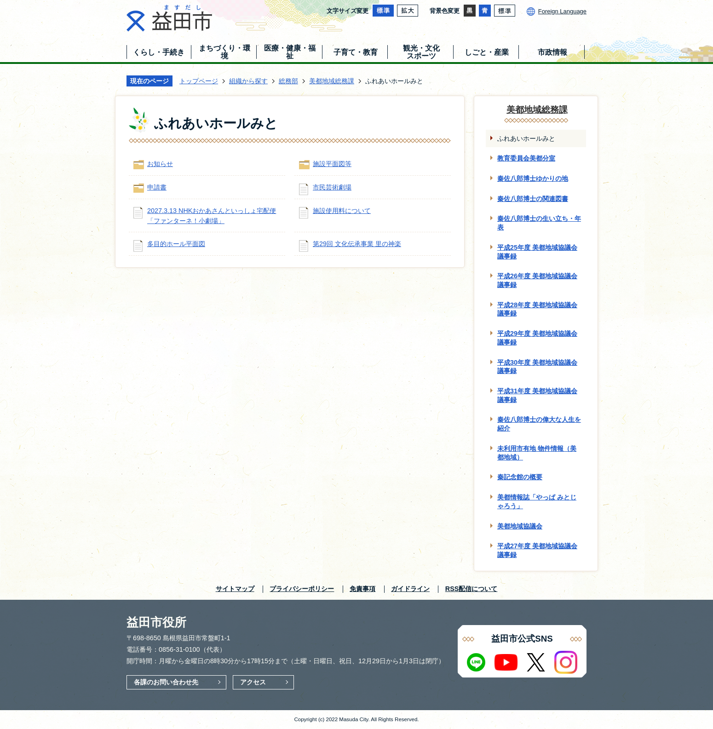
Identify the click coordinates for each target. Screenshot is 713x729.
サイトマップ (235, 588)
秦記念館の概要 (519, 477)
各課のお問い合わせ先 (166, 682)
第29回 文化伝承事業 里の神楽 (357, 243)
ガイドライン (410, 588)
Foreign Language (562, 11)
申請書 (157, 187)
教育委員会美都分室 (526, 158)
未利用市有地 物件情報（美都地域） (536, 453)
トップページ (198, 81)
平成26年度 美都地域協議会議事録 (537, 280)
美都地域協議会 (519, 526)
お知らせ (160, 163)
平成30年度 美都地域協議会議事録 (537, 367)
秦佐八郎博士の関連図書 (532, 198)
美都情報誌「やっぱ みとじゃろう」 (536, 502)
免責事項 (362, 588)
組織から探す (248, 81)
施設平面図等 (332, 163)
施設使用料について (342, 210)
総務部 (288, 81)
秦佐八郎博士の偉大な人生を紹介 (539, 424)
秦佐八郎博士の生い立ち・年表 (539, 223)
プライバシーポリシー (302, 588)
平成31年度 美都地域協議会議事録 (537, 395)
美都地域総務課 (331, 81)
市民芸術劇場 (332, 187)
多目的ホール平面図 (176, 243)
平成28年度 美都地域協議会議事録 (537, 309)
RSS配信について (471, 588)
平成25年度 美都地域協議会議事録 (537, 252)
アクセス (253, 682)
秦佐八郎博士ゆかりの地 (532, 178)
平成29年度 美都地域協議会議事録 (537, 338)
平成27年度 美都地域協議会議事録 (537, 550)
